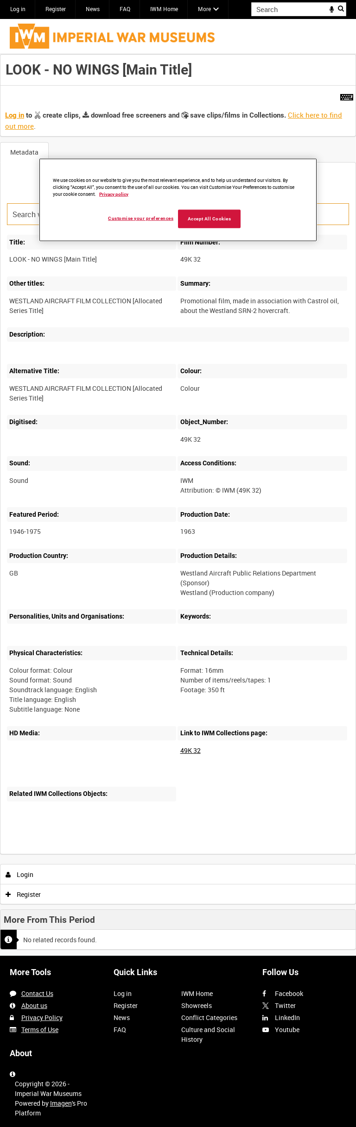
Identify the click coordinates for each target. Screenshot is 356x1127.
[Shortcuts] (346, 95)
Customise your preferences (140, 218)
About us (34, 1005)
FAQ (125, 9)
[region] (178, 200)
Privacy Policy (42, 1017)
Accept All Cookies (209, 218)
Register (55, 9)
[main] (178, 505)
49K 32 (190, 750)
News (93, 9)
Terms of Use (39, 1029)
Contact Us (37, 993)
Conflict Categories (209, 1017)
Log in (17, 9)
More (204, 9)
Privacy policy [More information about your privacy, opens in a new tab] (113, 194)
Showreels (196, 1005)
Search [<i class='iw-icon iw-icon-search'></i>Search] (341, 8)
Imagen (61, 1103)
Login (20, 874)
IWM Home (164, 9)
